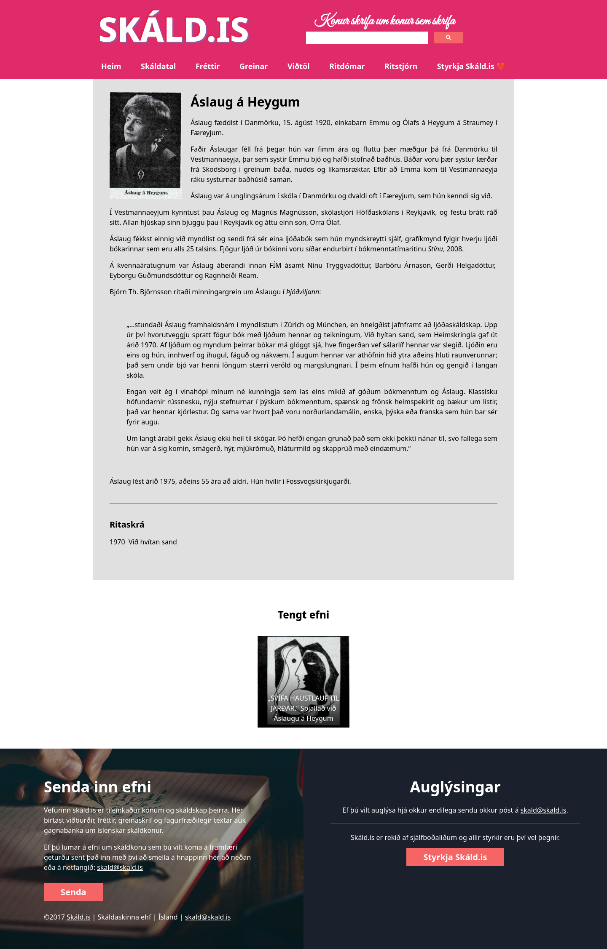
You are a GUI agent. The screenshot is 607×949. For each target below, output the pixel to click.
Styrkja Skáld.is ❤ (471, 66)
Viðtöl (298, 66)
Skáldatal (158, 66)
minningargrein (216, 291)
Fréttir (208, 66)
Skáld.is (78, 917)
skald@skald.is (120, 867)
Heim (111, 66)
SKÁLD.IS (173, 28)
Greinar (253, 66)
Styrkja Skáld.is (455, 857)
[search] (366, 38)
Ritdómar (347, 66)
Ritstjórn (400, 66)
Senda (73, 892)
